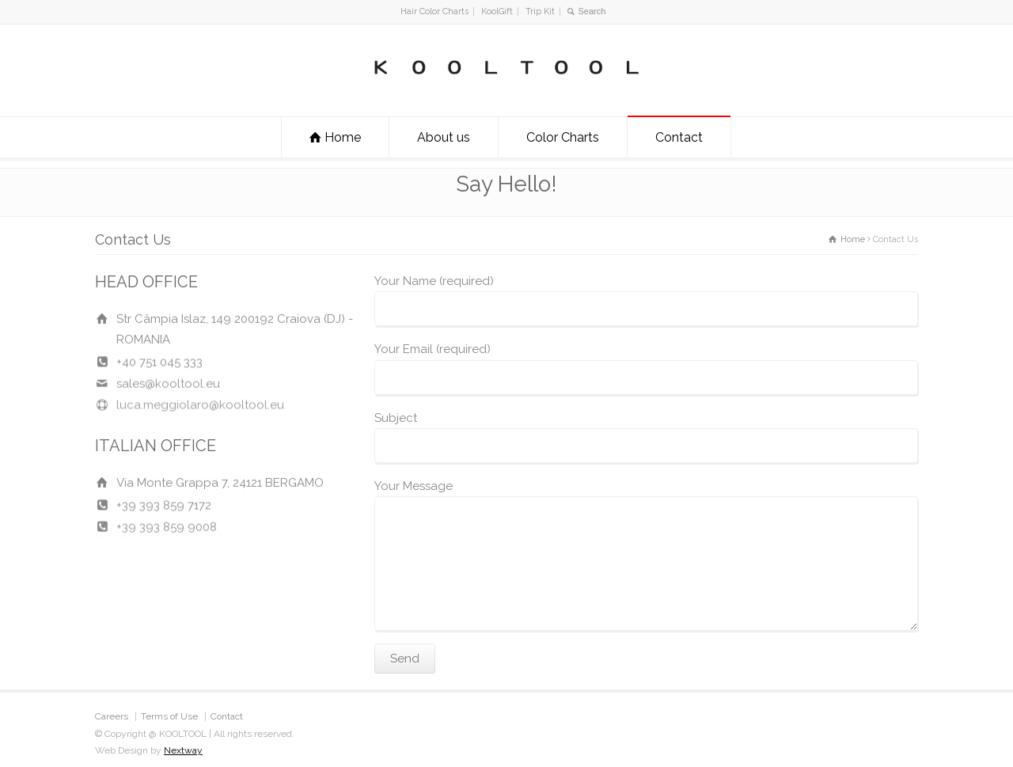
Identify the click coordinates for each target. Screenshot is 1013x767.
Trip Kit (540, 11)
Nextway (183, 750)
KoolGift (497, 11)
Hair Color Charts (434, 11)
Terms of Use (169, 716)
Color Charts (562, 137)
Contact (679, 137)
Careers (111, 716)
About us (443, 137)
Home (342, 137)
